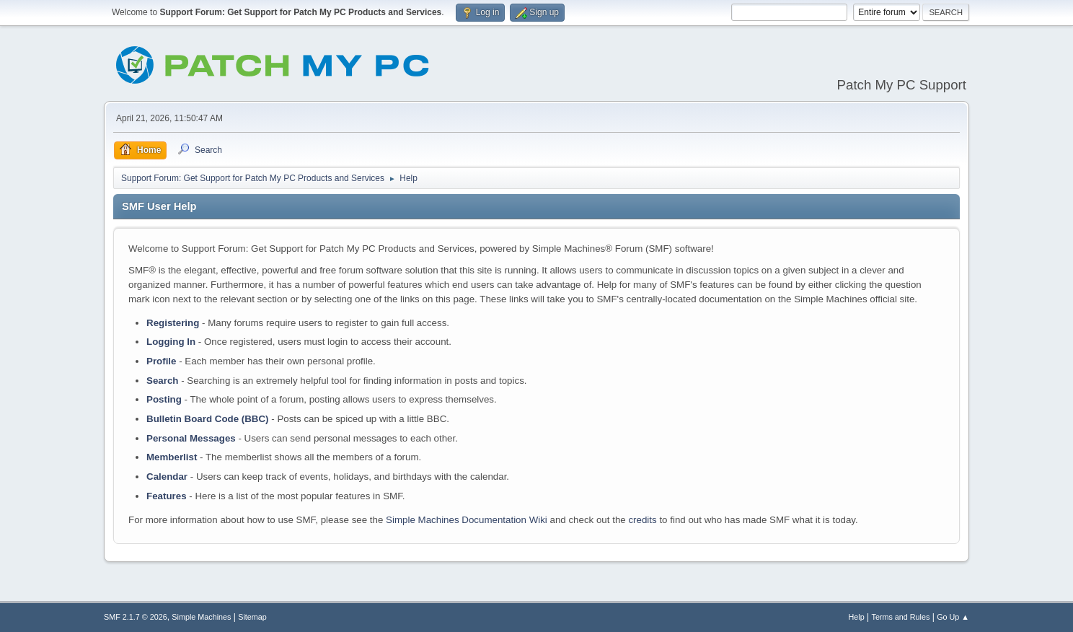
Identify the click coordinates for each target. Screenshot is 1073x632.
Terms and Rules (901, 617)
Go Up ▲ (953, 617)
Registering (172, 322)
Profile (161, 361)
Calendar (166, 476)
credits (642, 519)
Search (162, 380)
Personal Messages (191, 438)
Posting (164, 399)
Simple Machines (201, 617)
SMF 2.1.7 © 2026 (135, 617)
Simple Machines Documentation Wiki (466, 519)
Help (857, 617)
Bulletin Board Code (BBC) (207, 418)
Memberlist (171, 457)
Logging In (170, 341)
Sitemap (252, 617)
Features (166, 496)
